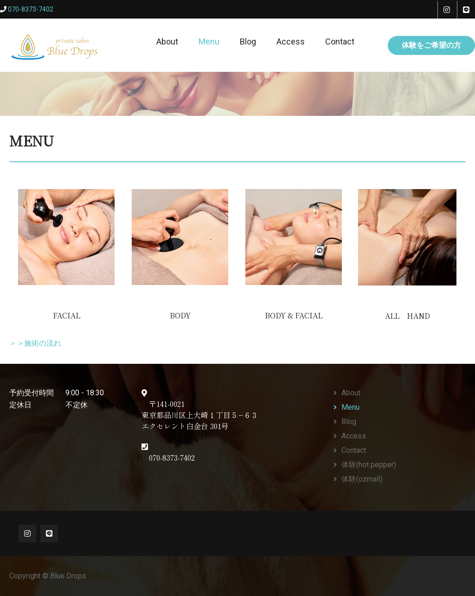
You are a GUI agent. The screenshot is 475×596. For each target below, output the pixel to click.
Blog (248, 41)
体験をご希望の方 (431, 44)
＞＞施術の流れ (35, 344)
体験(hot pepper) (368, 464)
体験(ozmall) (362, 479)
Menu (209, 41)
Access (290, 41)
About (167, 41)
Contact (339, 41)
